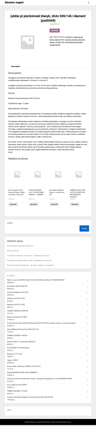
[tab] (15, 66)
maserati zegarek (72, 40)
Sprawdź (54, 30)
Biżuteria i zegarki (14, 2)
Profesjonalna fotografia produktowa (20, 247)
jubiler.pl (58, 40)
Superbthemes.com (64, 423)
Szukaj (10, 224)
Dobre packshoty (13, 252)
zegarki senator (55, 45)
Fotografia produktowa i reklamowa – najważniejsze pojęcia (28, 256)
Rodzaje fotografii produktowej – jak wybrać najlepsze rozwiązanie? (31, 266)
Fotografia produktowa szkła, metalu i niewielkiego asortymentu (29, 261)
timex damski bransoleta (75, 42)
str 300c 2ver (61, 42)
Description (15, 67)
